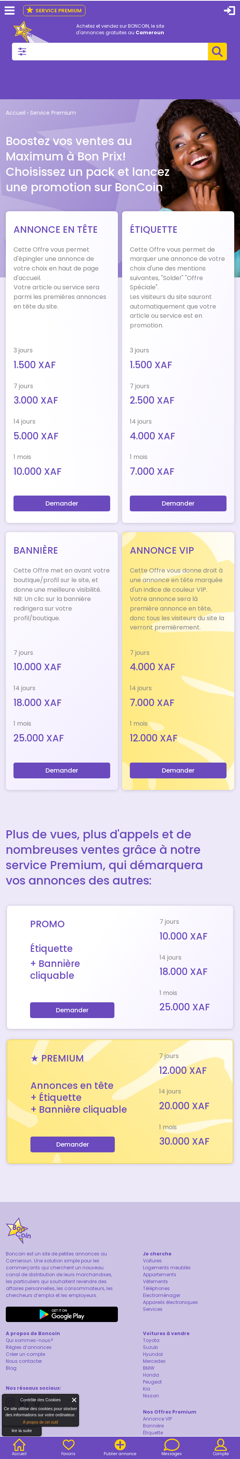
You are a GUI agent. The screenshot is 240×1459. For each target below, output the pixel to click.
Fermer (74, 1399)
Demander (61, 503)
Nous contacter (24, 1361)
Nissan (151, 1395)
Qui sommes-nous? (29, 1340)
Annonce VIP (157, 1419)
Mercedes (154, 1361)
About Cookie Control (10, 1401)
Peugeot (152, 1382)
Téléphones (156, 1288)
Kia (146, 1389)
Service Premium (54, 10)
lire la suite (22, 1430)
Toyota (151, 1340)
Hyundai (153, 1354)
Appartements (159, 1274)
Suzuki (150, 1347)
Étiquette (153, 1432)
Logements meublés (167, 1267)
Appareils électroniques (170, 1302)
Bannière (153, 1425)
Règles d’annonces (29, 1347)
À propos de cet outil (40, 1422)
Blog (11, 1368)
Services (153, 1309)
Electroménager (161, 1295)
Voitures (152, 1260)
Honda (151, 1375)
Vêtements (155, 1281)
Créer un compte (25, 1354)
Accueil (15, 113)
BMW (148, 1368)
